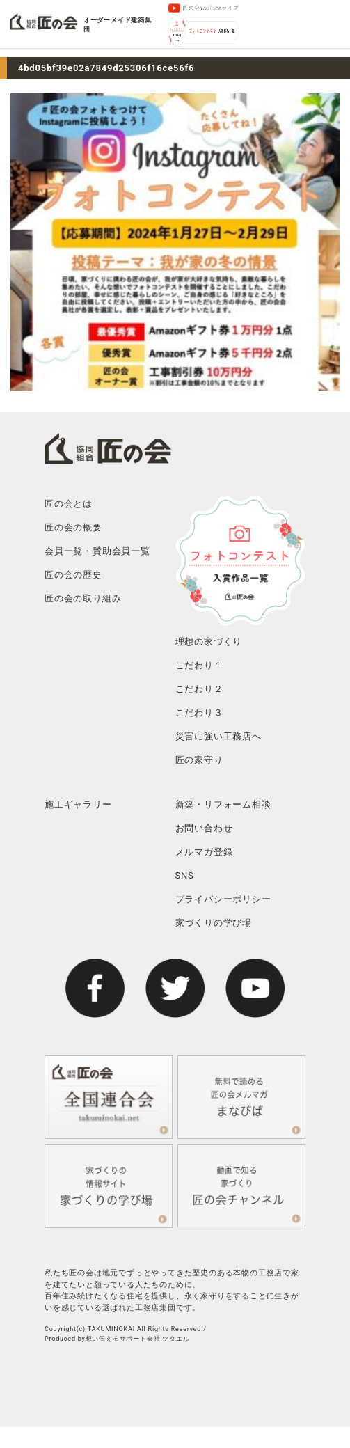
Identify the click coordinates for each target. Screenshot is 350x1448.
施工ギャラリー (78, 804)
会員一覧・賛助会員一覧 (97, 551)
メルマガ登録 (204, 852)
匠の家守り (199, 760)
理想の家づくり (209, 641)
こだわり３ (199, 712)
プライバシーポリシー (223, 899)
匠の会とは (69, 503)
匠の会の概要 (73, 527)
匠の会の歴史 (73, 574)
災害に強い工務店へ (218, 736)
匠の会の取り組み (83, 598)
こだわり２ (199, 689)
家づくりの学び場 (213, 923)
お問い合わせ (204, 828)
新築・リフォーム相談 (223, 804)
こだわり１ (199, 665)
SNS (184, 875)
